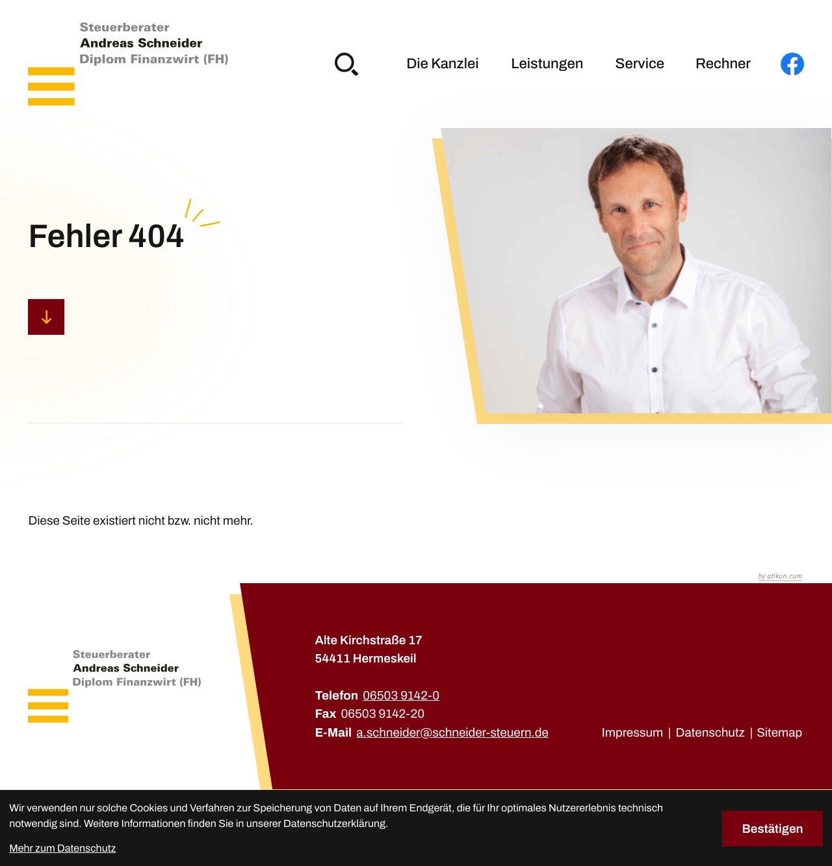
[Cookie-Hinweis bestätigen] (772, 829)
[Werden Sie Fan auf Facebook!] (792, 64)
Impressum (633, 732)
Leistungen (547, 64)
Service (640, 64)
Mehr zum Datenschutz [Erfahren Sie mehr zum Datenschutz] (62, 848)
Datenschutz (710, 732)
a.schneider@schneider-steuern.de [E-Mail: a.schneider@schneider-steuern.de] (452, 732)
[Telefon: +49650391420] (401, 696)
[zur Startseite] (128, 64)
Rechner (723, 64)
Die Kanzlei (442, 64)
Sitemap (779, 732)
